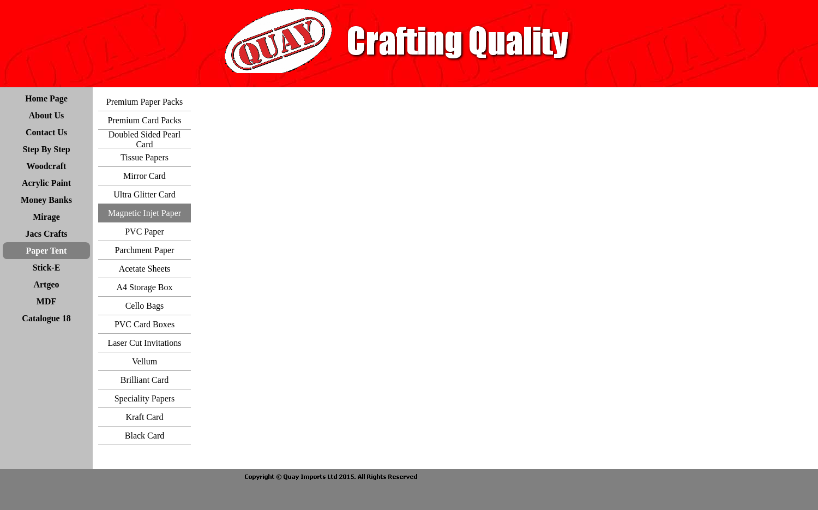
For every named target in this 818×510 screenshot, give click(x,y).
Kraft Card (145, 417)
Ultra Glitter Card (144, 194)
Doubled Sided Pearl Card (145, 139)
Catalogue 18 (46, 318)
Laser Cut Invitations (144, 342)
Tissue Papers (145, 157)
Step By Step (46, 149)
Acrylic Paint (46, 183)
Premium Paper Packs (144, 101)
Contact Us (46, 132)
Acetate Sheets (145, 268)
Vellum (144, 361)
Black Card (144, 435)
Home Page (46, 98)
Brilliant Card (145, 380)
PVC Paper (144, 231)
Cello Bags (144, 305)
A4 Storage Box (144, 287)
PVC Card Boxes (145, 324)
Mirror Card (144, 176)
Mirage (46, 216)
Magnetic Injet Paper (144, 213)
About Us (46, 115)
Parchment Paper (145, 250)
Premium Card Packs (144, 120)
